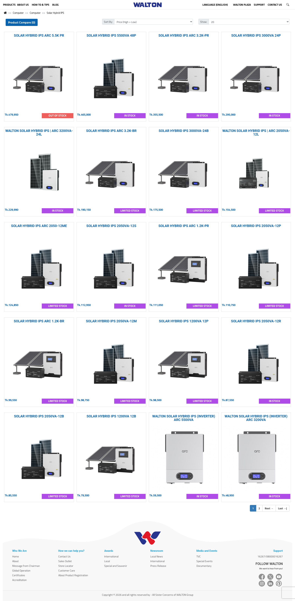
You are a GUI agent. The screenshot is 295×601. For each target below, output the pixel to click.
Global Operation (21, 570)
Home (15, 556)
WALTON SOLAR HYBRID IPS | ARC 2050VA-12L (256, 132)
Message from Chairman (26, 566)
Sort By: (108, 22)
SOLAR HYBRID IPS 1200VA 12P (183, 321)
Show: (203, 22)
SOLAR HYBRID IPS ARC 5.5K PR (39, 35)
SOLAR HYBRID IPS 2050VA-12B (39, 416)
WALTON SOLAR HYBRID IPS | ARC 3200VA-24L (39, 132)
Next (269, 508)
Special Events (204, 561)
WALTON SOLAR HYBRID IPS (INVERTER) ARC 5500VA (183, 418)
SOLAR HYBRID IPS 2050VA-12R (256, 321)
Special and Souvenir (115, 566)
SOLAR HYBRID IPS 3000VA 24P (256, 35)
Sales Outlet (65, 561)
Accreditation (19, 580)
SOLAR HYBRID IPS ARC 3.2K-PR (183, 35)
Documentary (203, 566)
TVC (198, 556)
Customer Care (66, 570)
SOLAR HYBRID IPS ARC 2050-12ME (39, 226)
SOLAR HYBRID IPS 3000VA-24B (184, 131)
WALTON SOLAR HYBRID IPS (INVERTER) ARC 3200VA (256, 418)
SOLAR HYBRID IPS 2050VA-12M (111, 321)
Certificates (18, 575)
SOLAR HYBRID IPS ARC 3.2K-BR (111, 131)
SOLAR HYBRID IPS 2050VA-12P (256, 226)
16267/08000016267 (270, 556)
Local (107, 561)
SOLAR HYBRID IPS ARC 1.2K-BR (39, 321)
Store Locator (65, 566)
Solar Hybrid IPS (55, 13)
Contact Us (64, 556)
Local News (156, 556)
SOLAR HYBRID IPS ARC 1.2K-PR (183, 226)
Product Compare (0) (21, 22)
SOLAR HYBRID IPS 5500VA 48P (111, 35)
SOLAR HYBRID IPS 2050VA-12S (111, 226)
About (15, 561)
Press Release (158, 566)
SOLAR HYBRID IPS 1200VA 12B (111, 416)
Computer (18, 13)
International (111, 556)
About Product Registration (73, 575)
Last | (282, 508)
